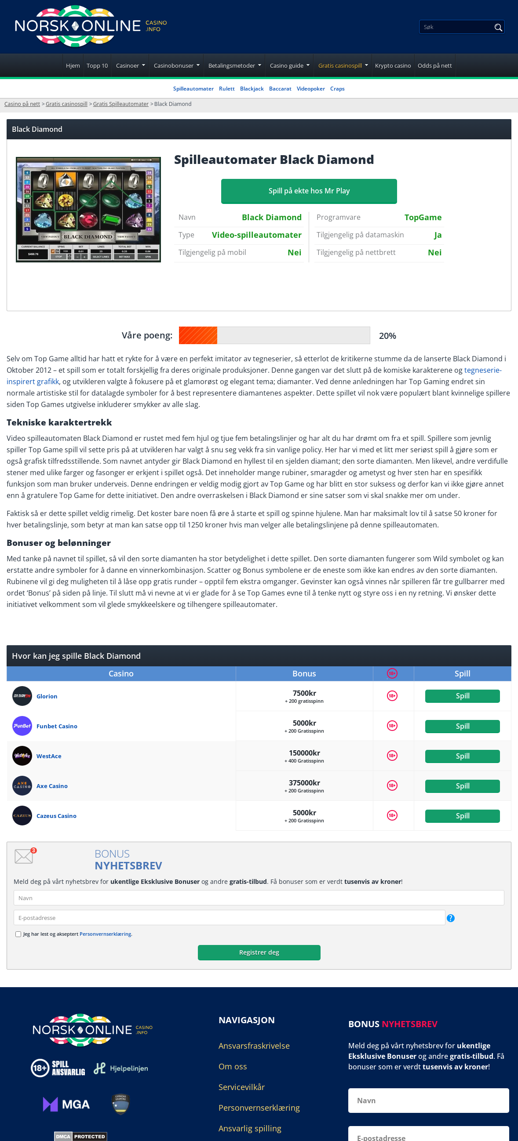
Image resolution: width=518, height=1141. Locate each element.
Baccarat (280, 88)
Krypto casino (393, 65)
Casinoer (127, 65)
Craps (337, 88)
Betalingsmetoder (231, 65)
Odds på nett (435, 65)
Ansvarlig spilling (250, 1128)
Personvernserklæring (105, 933)
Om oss (233, 1066)
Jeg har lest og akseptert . (77, 933)
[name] (259, 897)
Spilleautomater (193, 88)
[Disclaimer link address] (121, 1068)
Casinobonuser (173, 65)
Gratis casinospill (340, 65)
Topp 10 (97, 65)
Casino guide (286, 65)
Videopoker (311, 88)
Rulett (227, 88)
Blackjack (252, 88)
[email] (229, 917)
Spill (463, 696)
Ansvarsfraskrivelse (254, 1045)
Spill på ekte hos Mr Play (309, 191)
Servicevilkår (242, 1087)
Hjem (73, 65)
